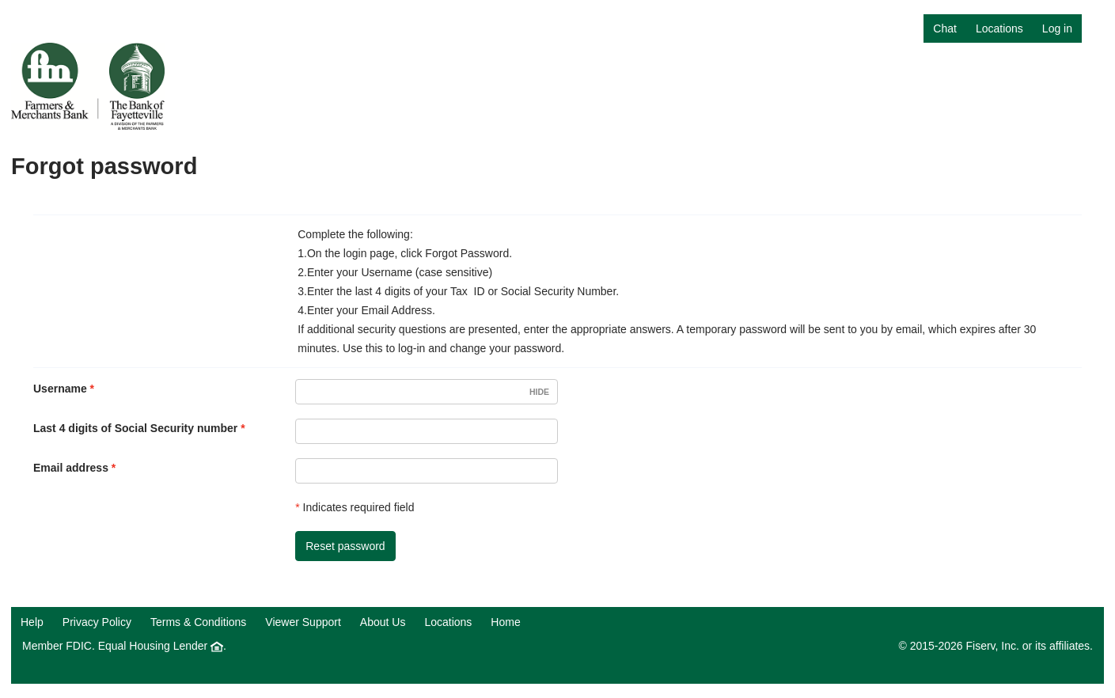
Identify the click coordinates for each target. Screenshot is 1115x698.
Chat (945, 28)
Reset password (345, 546)
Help (32, 622)
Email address (70, 467)
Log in (1057, 28)
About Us (383, 622)
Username (60, 388)
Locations (999, 28)
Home (505, 622)
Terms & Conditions (198, 622)
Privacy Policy (97, 622)
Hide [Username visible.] (539, 391)
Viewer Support (302, 622)
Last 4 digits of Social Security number (135, 428)
